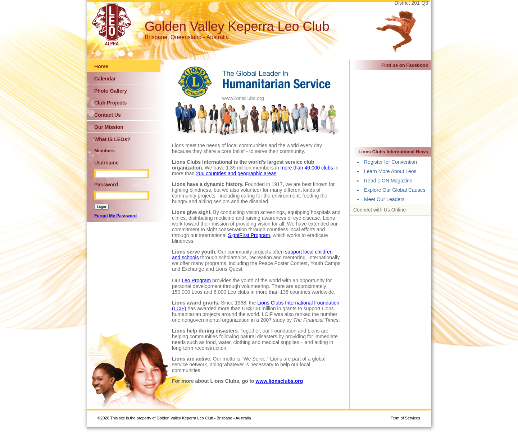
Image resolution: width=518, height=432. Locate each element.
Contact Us (107, 115)
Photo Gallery (110, 91)
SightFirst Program (249, 235)
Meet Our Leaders (384, 199)
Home (101, 66)
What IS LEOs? (112, 139)
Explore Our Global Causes (394, 190)
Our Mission (108, 127)
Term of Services (405, 418)
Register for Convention (390, 162)
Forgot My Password (115, 215)
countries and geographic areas (241, 173)
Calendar (105, 79)
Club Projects (110, 103)
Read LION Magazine (388, 181)
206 (201, 173)
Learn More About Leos (390, 171)
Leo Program (196, 280)
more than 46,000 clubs (307, 168)
